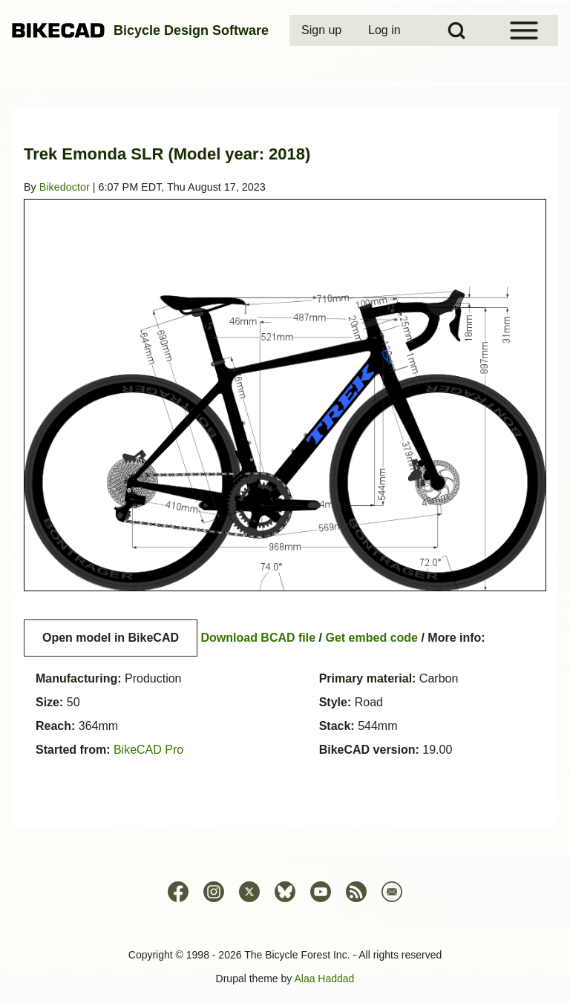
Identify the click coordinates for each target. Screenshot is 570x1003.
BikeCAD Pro (148, 749)
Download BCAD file (257, 637)
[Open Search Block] (456, 30)
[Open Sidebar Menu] (524, 30)
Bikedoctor (64, 187)
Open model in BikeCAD (110, 637)
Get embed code (372, 637)
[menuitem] (322, 30)
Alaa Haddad (324, 978)
